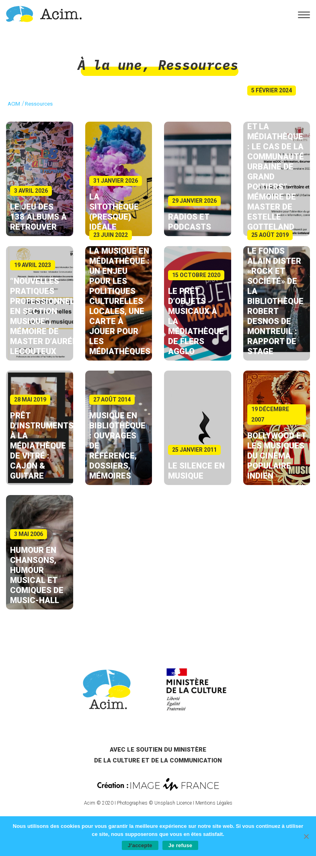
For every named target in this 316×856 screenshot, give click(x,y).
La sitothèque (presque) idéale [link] (114, 212)
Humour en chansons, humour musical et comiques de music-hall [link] (37, 575)
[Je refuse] (306, 836)
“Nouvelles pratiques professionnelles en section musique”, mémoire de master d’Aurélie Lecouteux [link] (49, 316)
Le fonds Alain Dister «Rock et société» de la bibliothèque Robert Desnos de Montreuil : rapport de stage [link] (275, 301)
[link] (44, 13)
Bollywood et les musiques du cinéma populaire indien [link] (276, 456)
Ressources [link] (198, 64)
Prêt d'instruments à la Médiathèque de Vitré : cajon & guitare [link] (42, 446)
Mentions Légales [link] (213, 803)
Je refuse (180, 845)
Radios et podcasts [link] (189, 222)
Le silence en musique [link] (196, 471)
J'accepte (140, 845)
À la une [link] (110, 64)
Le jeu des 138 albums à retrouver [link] (38, 217)
